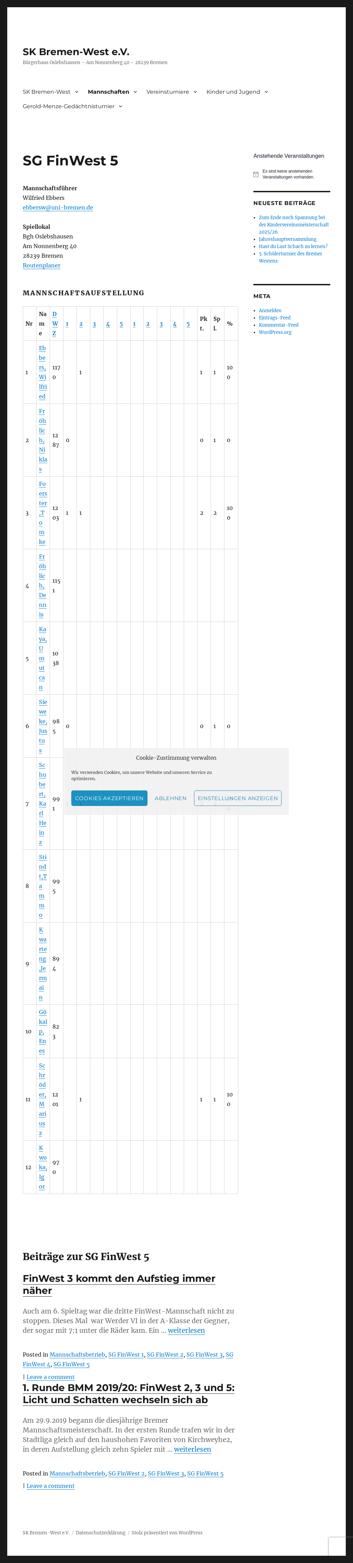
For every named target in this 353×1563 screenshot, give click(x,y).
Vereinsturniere (168, 92)
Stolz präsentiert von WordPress (167, 1533)
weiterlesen (186, 1330)
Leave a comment (51, 1376)
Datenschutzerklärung (100, 1533)
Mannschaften (108, 92)
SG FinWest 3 (204, 1354)
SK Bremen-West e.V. (76, 52)
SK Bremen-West (47, 92)
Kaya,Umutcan (43, 658)
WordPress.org (275, 332)
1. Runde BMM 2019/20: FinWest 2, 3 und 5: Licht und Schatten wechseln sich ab (128, 1394)
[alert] (291, 174)
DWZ (55, 323)
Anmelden (270, 311)
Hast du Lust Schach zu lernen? (293, 246)
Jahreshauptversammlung (287, 239)
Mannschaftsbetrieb (77, 1354)
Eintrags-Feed (275, 318)
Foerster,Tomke (43, 512)
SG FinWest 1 (126, 1354)
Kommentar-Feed (279, 325)
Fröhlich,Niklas (43, 440)
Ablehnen (171, 798)
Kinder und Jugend (233, 92)
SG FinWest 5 (71, 1364)
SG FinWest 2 (165, 1354)
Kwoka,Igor (43, 1167)
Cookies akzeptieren (109, 798)
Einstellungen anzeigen (238, 798)
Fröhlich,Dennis (43, 585)
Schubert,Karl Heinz (43, 804)
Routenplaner (41, 265)
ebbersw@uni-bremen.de (58, 207)
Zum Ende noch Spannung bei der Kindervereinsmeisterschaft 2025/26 (294, 225)
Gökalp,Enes (43, 1031)
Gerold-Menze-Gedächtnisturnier (68, 106)
